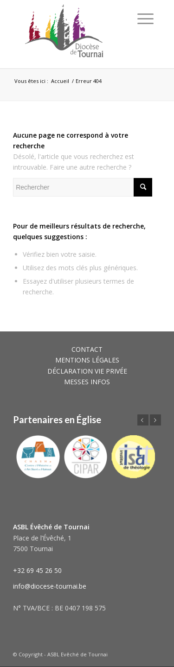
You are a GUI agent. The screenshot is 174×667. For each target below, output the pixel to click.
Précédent (142, 420)
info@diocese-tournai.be (49, 586)
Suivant (155, 420)
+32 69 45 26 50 (37, 570)
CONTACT (87, 349)
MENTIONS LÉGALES (87, 360)
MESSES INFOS (87, 381)
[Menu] (145, 18)
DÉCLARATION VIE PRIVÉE (87, 371)
